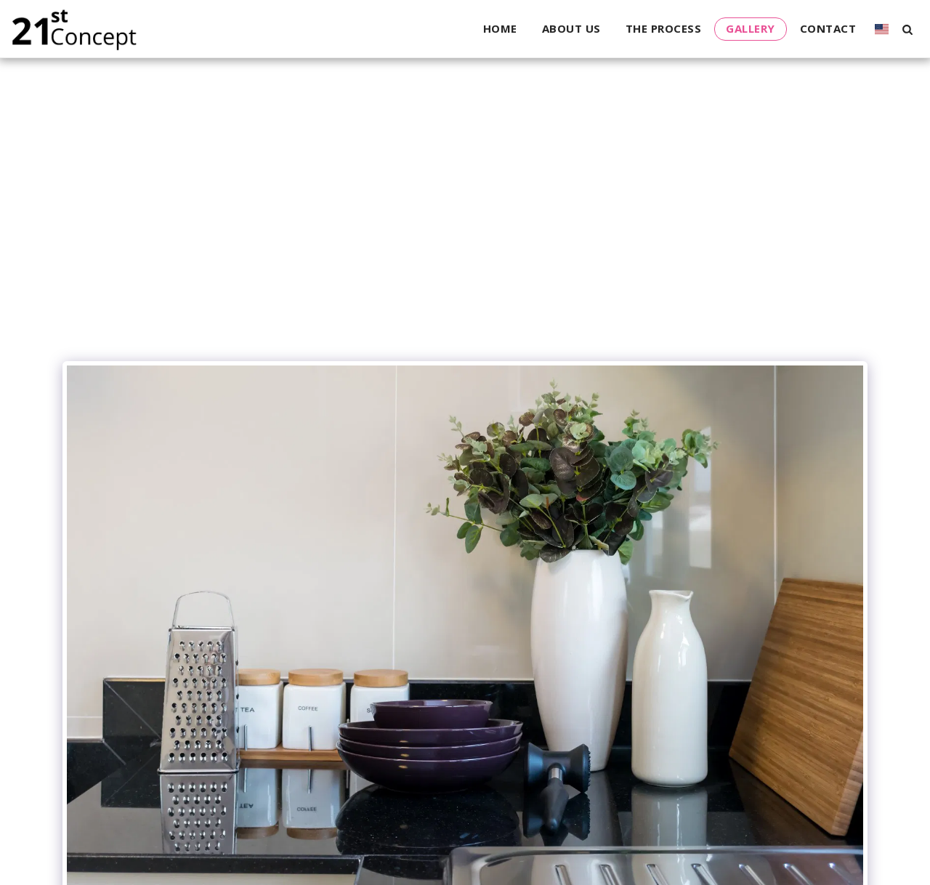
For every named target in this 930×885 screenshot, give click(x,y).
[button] (907, 29)
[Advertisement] (465, 245)
